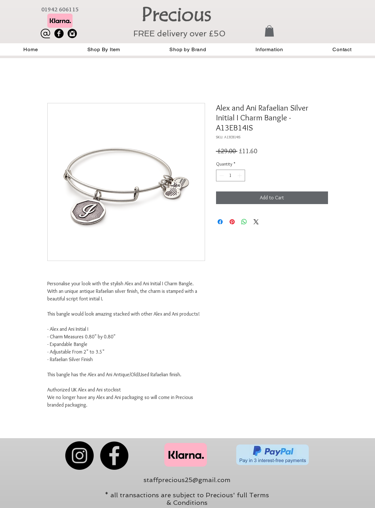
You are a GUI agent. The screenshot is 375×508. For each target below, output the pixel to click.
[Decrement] (221, 175)
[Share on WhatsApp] (244, 222)
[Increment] (240, 175)
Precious (176, 15)
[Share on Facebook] (220, 222)
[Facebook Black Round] (59, 33)
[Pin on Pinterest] (232, 222)
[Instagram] (79, 455)
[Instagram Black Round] (72, 33)
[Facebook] (114, 455)
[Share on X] (256, 222)
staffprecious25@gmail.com (187, 480)
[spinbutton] (230, 175)
